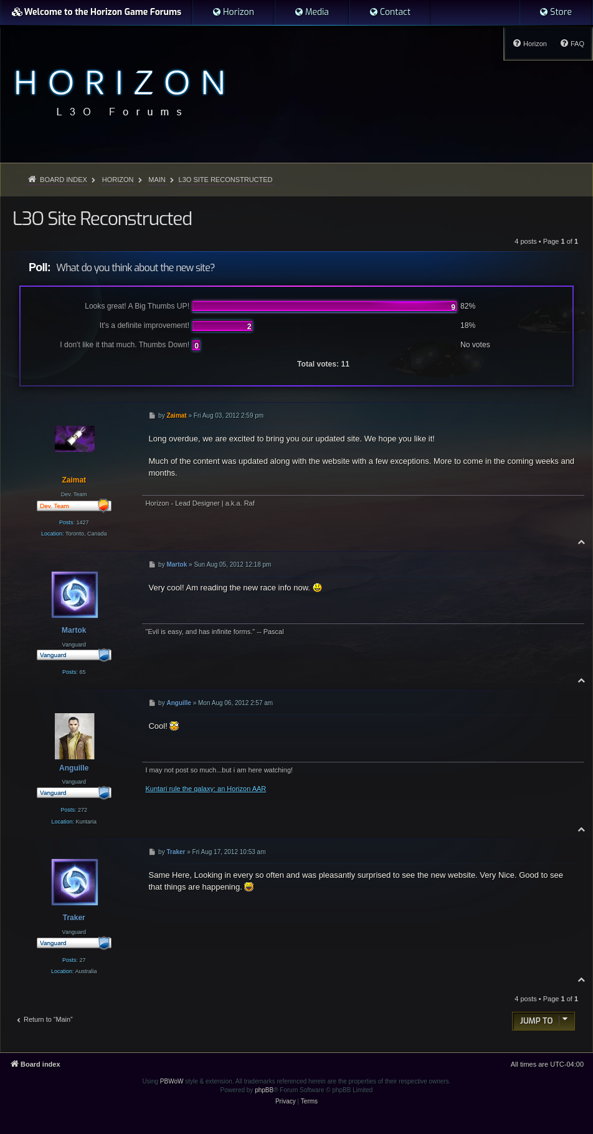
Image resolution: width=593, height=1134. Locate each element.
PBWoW (172, 1081)
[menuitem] (232, 12)
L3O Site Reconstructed (226, 179)
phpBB (264, 1090)
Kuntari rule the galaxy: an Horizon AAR (205, 788)
